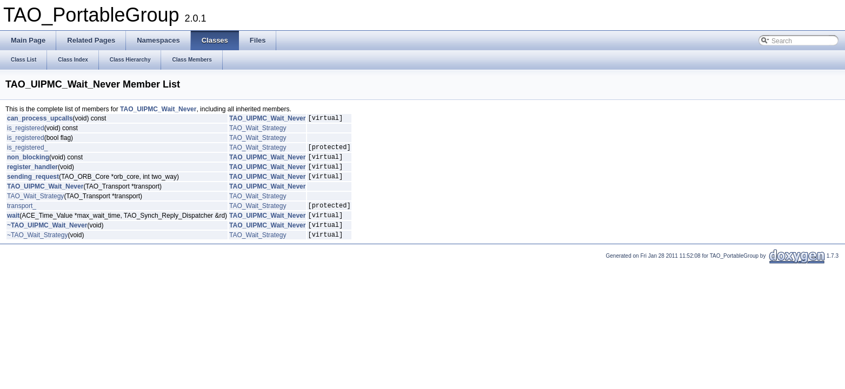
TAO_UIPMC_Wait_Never (158, 109)
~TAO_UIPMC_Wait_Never (47, 238)
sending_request (33, 184)
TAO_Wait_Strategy (257, 129)
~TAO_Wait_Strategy (37, 249)
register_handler (32, 173)
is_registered (25, 129)
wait (13, 226)
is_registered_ (27, 150)
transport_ (21, 215)
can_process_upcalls (39, 119)
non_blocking (28, 161)
